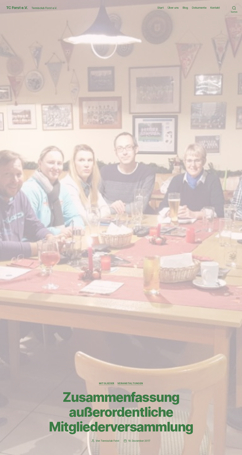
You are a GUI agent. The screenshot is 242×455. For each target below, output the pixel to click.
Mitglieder (106, 383)
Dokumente (199, 7)
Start (160, 7)
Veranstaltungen (130, 383)
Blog (185, 7)
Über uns (173, 7)
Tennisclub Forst (110, 440)
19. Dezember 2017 (139, 440)
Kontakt (215, 7)
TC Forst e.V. (17, 8)
